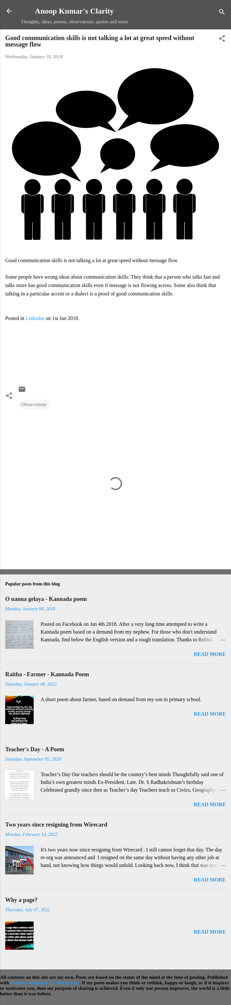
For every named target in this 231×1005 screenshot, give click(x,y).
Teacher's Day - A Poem (34, 749)
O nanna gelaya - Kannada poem (46, 599)
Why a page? (21, 900)
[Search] (222, 13)
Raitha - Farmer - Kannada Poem (47, 674)
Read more (210, 654)
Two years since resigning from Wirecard (56, 824)
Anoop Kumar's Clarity (74, 11)
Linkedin (35, 318)
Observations (34, 404)
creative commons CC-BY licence (44, 982)
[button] (222, 40)
